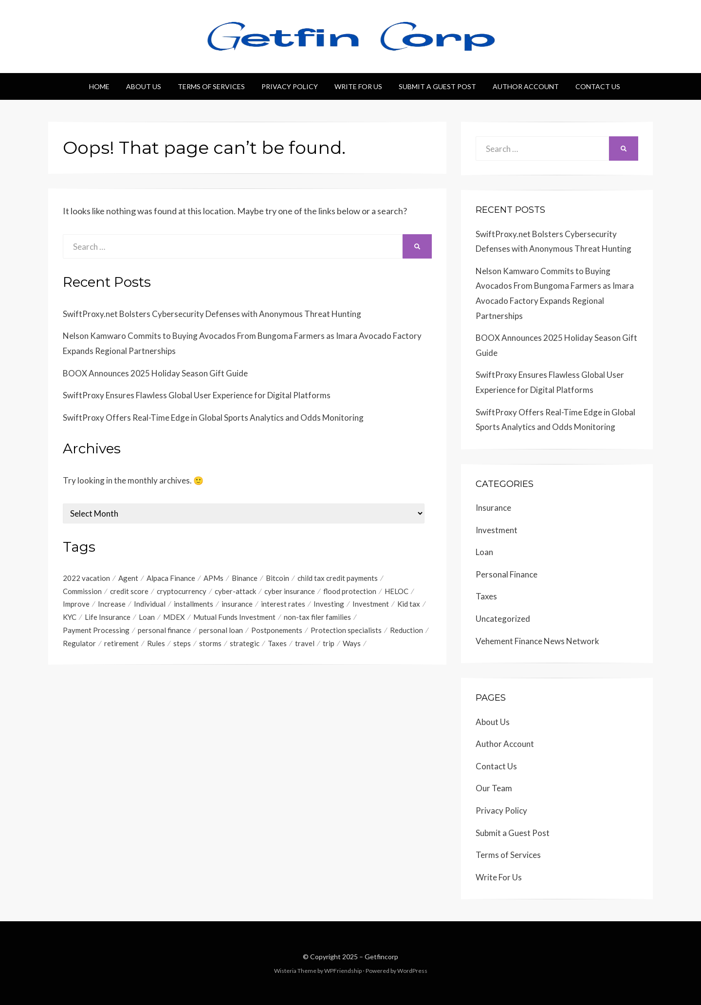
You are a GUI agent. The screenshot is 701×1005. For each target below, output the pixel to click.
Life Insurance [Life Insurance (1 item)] (107, 617)
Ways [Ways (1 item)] (352, 643)
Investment (496, 530)
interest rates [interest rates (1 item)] (283, 604)
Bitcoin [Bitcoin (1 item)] (277, 578)
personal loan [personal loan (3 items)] (221, 630)
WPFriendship (343, 970)
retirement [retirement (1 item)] (121, 643)
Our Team (494, 788)
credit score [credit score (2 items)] (129, 591)
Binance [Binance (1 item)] (245, 578)
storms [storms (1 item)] (210, 643)
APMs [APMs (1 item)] (213, 578)
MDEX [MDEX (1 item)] (174, 617)
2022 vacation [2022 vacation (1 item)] (86, 578)
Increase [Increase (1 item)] (112, 604)
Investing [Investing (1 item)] (329, 604)
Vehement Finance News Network (537, 641)
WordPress (412, 970)
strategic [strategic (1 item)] (244, 643)
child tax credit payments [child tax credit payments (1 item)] (337, 578)
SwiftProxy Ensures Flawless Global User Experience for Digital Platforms (197, 395)
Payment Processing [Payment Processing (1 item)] (96, 630)
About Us (143, 86)
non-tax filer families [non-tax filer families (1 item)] (317, 617)
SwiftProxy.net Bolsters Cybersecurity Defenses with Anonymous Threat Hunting (212, 314)
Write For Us (358, 86)
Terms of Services (211, 86)
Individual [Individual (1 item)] (150, 604)
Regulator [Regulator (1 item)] (79, 643)
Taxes (486, 596)
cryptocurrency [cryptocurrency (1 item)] (181, 591)
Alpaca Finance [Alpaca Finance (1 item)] (171, 578)
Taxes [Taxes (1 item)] (277, 643)
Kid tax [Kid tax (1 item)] (408, 604)
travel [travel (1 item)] (304, 643)
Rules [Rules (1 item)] (156, 643)
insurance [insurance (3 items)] (237, 604)
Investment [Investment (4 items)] (370, 604)
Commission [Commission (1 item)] (82, 591)
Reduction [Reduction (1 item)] (406, 630)
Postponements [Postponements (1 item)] (276, 630)
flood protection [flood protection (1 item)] (349, 591)
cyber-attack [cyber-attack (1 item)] (235, 591)
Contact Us (597, 86)
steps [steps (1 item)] (182, 643)
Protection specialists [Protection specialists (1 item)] (346, 630)
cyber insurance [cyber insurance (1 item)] (289, 591)
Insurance (493, 507)
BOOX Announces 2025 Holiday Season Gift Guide (155, 373)
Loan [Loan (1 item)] (147, 617)
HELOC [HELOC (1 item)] (396, 591)
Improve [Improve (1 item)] (76, 604)
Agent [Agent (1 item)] (128, 578)
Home (99, 86)
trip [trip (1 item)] (328, 643)
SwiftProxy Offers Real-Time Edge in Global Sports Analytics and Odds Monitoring (213, 417)
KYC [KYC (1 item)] (69, 617)
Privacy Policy (289, 86)
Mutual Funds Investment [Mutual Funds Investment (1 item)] (234, 617)
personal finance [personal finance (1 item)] (164, 630)
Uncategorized (503, 619)
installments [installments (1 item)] (193, 604)
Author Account (526, 86)
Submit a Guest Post (437, 86)
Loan (484, 552)
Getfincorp (381, 956)
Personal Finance (506, 574)
